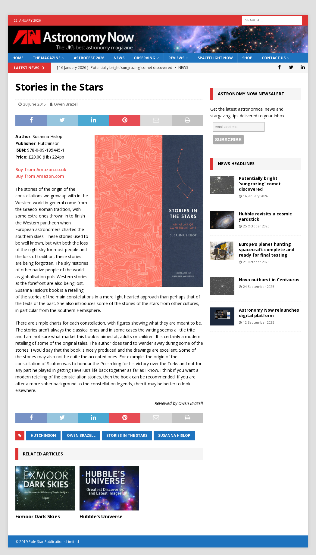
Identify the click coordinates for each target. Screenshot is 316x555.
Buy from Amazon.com (39, 176)
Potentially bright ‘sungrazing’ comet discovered (260, 183)
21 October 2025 (256, 262)
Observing (144, 57)
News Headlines (236, 163)
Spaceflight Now (215, 57)
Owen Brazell (66, 104)
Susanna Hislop (174, 435)
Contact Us (274, 57)
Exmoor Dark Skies (37, 516)
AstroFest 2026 (89, 57)
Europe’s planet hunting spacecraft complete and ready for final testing (266, 249)
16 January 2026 (255, 196)
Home (17, 57)
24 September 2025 (258, 286)
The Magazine (47, 57)
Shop (247, 57)
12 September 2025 (258, 322)
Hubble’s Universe (101, 516)
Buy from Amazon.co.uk (40, 169)
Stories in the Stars (126, 435)
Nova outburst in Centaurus (269, 279)
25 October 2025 (256, 226)
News (119, 57)
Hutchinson (43, 435)
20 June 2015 (34, 104)
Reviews (176, 57)
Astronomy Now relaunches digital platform (269, 312)
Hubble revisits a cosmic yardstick (265, 216)
